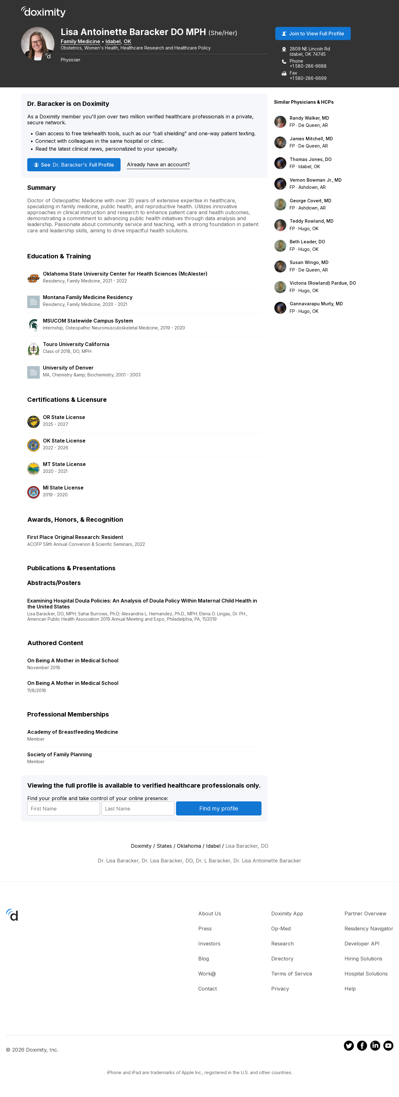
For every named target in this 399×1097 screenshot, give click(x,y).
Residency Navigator (369, 929)
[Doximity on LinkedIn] (375, 1046)
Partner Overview (365, 914)
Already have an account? (158, 165)
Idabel (117, 42)
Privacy (280, 989)
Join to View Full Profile (313, 34)
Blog (203, 959)
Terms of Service (291, 974)
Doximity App (287, 914)
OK (131, 42)
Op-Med (281, 929)
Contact (207, 989)
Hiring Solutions (363, 959)
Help (350, 989)
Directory (282, 959)
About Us (209, 914)
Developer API (362, 944)
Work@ (207, 974)
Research (282, 944)
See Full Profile (74, 165)
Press (205, 929)
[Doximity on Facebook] (362, 1046)
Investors (209, 944)
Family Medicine (84, 42)
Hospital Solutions (366, 974)
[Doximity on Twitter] (349, 1046)
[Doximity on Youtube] (388, 1046)
